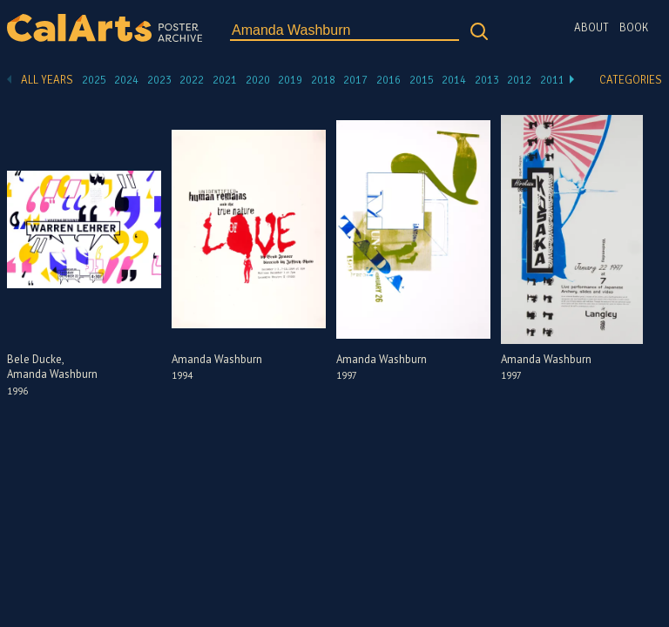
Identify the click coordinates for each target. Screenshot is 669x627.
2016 (388, 80)
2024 (126, 80)
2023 (159, 80)
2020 (258, 80)
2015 (421, 80)
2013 (487, 80)
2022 (191, 80)
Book (633, 28)
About (591, 28)
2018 (323, 80)
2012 (519, 80)
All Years (47, 80)
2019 (290, 80)
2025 (94, 80)
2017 (355, 80)
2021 (225, 80)
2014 (454, 80)
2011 (552, 80)
